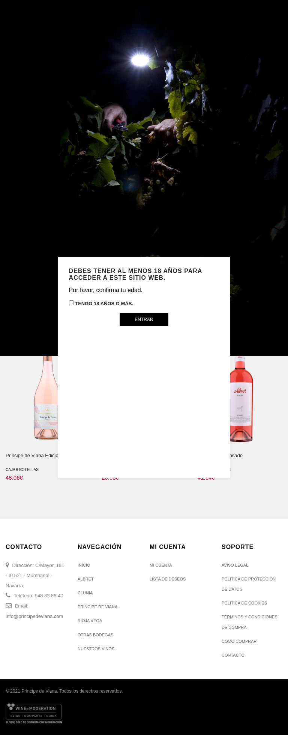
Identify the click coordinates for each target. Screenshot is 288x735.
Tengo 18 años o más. (101, 303)
